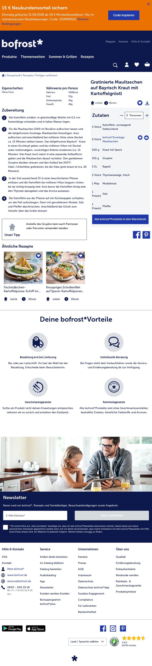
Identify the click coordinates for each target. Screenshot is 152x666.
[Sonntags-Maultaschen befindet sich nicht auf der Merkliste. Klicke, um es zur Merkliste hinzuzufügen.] (140, 137)
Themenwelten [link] (33, 57)
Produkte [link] (9, 57)
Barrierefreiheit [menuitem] (87, 612)
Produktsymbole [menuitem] (126, 591)
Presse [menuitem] (82, 563)
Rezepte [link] (87, 57)
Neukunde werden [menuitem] (127, 575)
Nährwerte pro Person (62, 88)
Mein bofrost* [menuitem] (13, 569)
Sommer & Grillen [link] (63, 57)
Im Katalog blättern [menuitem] (52, 563)
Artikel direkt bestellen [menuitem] (53, 557)
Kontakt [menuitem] (6, 563)
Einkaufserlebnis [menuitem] (125, 569)
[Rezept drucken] (147, 103)
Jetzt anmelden (111, 515)
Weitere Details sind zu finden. (85, 532)
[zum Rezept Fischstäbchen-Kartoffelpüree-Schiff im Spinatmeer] (23, 268)
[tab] (126, 64)
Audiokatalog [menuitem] (48, 575)
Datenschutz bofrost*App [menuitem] (93, 587)
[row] (66, 92)
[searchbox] (4, 65)
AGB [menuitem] (81, 569)
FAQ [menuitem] (4, 557)
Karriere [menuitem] (123, 41)
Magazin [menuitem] (110, 41)
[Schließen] (148, 4)
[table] (120, 169)
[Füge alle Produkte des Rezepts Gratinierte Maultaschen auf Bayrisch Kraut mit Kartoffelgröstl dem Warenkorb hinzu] (120, 219)
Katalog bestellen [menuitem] (50, 569)
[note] (65, 299)
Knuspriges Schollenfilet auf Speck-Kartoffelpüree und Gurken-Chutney (64, 289)
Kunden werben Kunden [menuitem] (54, 593)
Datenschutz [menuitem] (85, 581)
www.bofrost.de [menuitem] (14, 575)
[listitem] (44, 119)
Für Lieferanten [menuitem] (87, 605)
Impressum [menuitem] (85, 575)
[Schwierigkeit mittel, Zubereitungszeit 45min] (110, 103)
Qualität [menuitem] (121, 557)
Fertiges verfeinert (46, 75)
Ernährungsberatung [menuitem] (128, 563)
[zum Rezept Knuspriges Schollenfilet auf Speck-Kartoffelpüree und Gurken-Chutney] (65, 268)
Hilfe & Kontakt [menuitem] (140, 41)
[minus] (121, 115)
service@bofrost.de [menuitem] (16, 581)
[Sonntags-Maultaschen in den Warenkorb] (146, 137)
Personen (135, 115)
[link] (23, 44)
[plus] (147, 115)
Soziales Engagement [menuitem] (91, 593)
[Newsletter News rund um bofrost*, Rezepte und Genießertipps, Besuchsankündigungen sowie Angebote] (76, 517)
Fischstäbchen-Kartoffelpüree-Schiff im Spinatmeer (21, 289)
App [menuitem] (42, 581)
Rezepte (28, 75)
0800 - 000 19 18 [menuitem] (16, 587)
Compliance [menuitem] (85, 599)
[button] (123, 15)
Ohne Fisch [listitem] (8, 92)
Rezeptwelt (14, 75)
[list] (76, 378)
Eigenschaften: (13, 88)
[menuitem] (9, 56)
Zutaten (100, 115)
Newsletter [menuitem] (47, 587)
